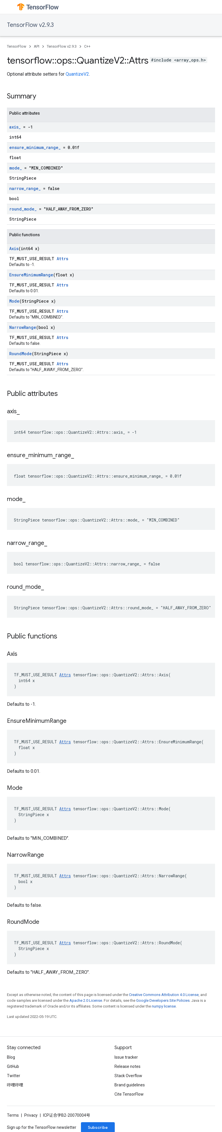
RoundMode (20, 353)
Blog (11, 1057)
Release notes (127, 1066)
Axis (13, 248)
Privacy (31, 1115)
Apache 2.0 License (85, 1000)
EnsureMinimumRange (31, 275)
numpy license (164, 1006)
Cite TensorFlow (129, 1094)
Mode (14, 301)
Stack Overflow (128, 1075)
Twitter (13, 1075)
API (36, 46)
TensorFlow (16, 46)
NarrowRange (22, 327)
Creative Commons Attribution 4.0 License (164, 995)
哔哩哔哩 (15, 1085)
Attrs (62, 258)
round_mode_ (23, 209)
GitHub (13, 1066)
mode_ (15, 168)
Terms (13, 1115)
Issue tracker (126, 1057)
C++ (87, 46)
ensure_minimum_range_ (35, 147)
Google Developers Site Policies (163, 1000)
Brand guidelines (129, 1085)
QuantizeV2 (77, 74)
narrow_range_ (25, 188)
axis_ (15, 127)
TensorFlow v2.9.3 (30, 25)
